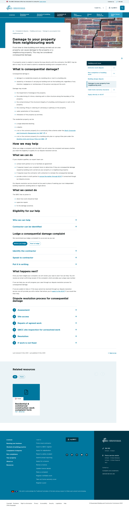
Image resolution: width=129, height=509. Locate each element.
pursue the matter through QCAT (50, 176)
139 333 (120, 1)
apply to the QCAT (58, 291)
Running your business (24, 14)
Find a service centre (110, 455)
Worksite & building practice (43, 14)
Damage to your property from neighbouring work (99, 84)
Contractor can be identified (45, 226)
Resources (9, 465)
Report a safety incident (44, 454)
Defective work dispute (96, 67)
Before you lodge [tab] (20, 243)
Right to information (26, 503)
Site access (47, 316)
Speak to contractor (45, 257)
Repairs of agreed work (47, 323)
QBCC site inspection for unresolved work (47, 330)
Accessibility (43, 503)
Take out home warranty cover (46, 479)
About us (89, 14)
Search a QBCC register (44, 447)
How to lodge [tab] (34, 243)
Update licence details (43, 468)
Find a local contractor (43, 443)
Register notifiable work (44, 475)
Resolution (47, 336)
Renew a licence (41, 465)
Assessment (47, 310)
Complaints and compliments (110, 470)
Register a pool (41, 483)
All (15, 377)
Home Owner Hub (115, 14)
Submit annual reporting (44, 457)
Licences (12, 15)
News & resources (100, 14)
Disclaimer (16, 503)
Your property (11, 458)
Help (65, 503)
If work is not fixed (47, 343)
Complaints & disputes (61, 14)
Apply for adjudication (43, 450)
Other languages (11, 505)
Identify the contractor (45, 251)
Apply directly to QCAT (96, 94)
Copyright (9, 503)
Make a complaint (42, 472)
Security (51, 503)
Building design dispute (96, 79)
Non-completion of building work (97, 73)
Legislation (59, 503)
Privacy (36, 503)
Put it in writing (45, 264)
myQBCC (114, 8)
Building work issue (94, 63)
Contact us (111, 1)
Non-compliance (77, 14)
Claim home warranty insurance (98, 89)
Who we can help (45, 220)
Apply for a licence (42, 461)
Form (22, 377)
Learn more (42, 1)
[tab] (45, 220)
